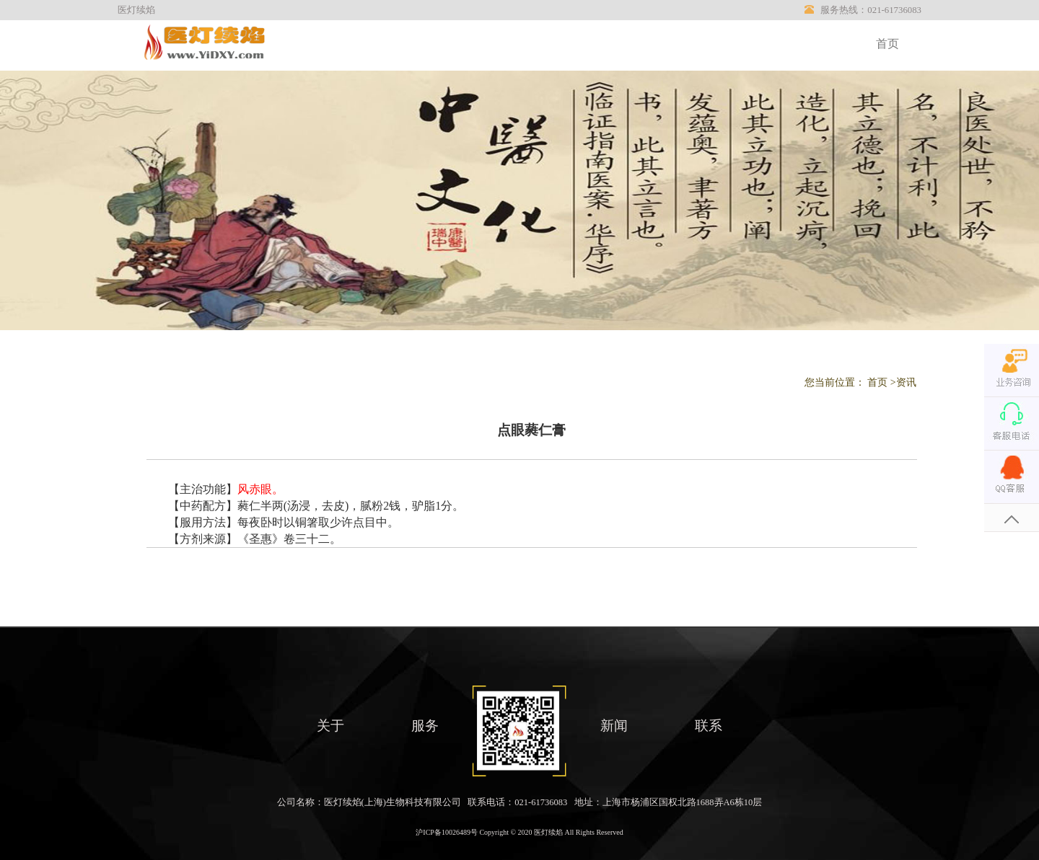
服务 (425, 725)
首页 (887, 43)
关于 (330, 725)
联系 (708, 725)
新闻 (614, 725)
